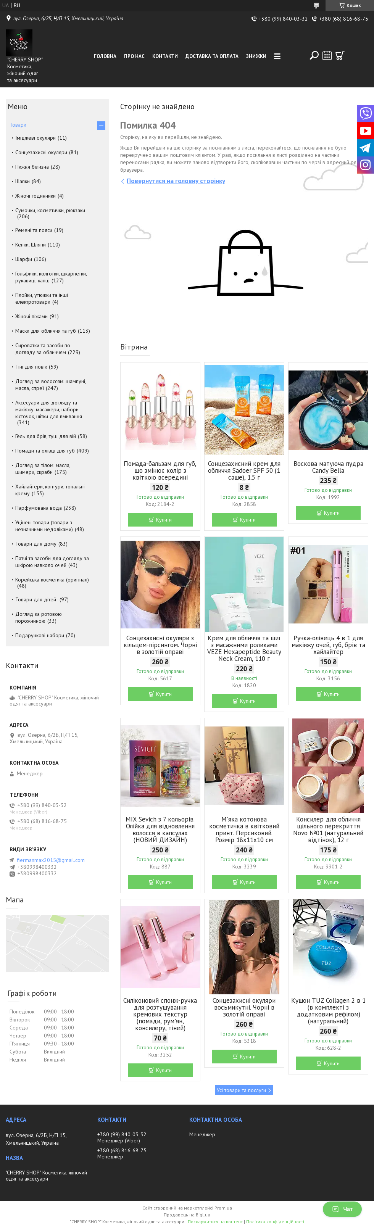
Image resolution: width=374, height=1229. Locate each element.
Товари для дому (35, 543)
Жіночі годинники (35, 195)
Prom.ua (223, 1208)
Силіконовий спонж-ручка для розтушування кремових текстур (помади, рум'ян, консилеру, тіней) (160, 1014)
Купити (164, 519)
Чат (342, 1209)
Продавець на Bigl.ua (187, 1215)
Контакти (165, 56)
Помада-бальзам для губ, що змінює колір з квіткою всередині (160, 470)
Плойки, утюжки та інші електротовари (41, 298)
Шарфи (23, 259)
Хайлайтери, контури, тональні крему (50, 490)
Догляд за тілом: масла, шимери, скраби (42, 468)
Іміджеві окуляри (35, 137)
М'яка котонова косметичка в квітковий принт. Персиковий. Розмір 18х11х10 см (244, 829)
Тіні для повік (31, 366)
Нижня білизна (32, 166)
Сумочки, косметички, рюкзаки (50, 210)
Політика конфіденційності (275, 1221)
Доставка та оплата (212, 56)
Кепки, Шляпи (30, 244)
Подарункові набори (39, 635)
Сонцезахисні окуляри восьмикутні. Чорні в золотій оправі (244, 1007)
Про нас (134, 56)
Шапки (22, 181)
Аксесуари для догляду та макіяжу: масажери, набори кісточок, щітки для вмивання (48, 409)
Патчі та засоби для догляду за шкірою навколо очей (52, 562)
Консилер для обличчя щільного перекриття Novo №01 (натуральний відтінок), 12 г (328, 829)
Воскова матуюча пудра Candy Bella (328, 467)
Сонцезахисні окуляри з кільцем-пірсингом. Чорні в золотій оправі (160, 645)
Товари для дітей (36, 599)
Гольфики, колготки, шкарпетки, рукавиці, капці (51, 277)
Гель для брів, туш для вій (45, 436)
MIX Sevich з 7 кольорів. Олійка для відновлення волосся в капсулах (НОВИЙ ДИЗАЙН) (160, 829)
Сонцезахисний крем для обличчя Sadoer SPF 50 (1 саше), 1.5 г (244, 470)
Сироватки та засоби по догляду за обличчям (42, 349)
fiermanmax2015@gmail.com (51, 860)
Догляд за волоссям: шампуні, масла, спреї (50, 384)
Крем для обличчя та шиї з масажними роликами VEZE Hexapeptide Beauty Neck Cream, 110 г (244, 648)
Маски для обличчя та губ (45, 330)
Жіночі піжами (31, 316)
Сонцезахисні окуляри (41, 152)
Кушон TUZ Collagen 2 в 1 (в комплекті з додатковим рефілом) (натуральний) (328, 1010)
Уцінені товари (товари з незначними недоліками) (44, 526)
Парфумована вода (38, 507)
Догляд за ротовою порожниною (38, 617)
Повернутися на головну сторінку (176, 181)
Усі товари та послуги (241, 1090)
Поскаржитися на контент (215, 1221)
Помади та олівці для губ (45, 450)
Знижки (256, 56)
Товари (18, 124)
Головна (105, 56)
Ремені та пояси (33, 230)
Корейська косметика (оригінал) (52, 579)
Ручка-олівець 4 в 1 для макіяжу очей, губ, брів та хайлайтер (328, 645)
